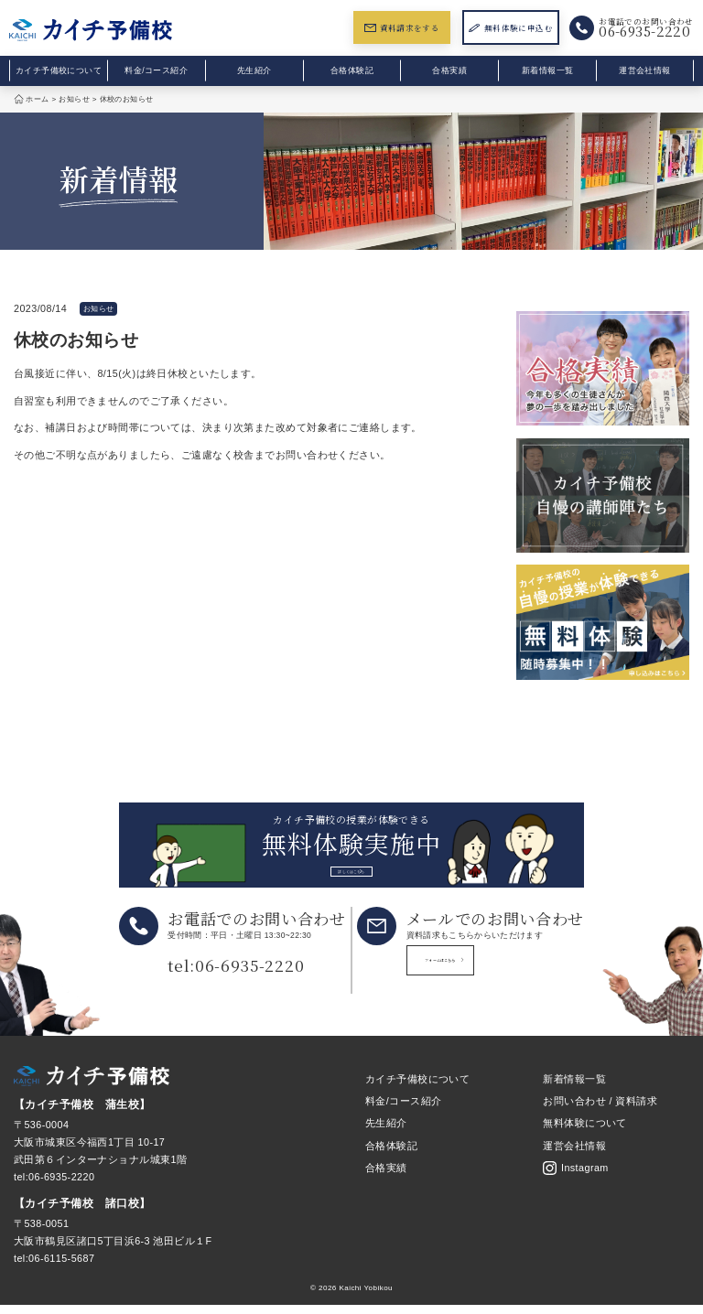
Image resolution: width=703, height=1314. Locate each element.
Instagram (575, 1177)
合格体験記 (351, 70)
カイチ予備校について (59, 70)
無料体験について (584, 1132)
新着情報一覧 (548, 70)
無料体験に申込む (511, 27)
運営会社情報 (645, 70)
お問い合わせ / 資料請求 (600, 1109)
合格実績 (449, 70)
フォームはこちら (492, 975)
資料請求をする (401, 27)
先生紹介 (254, 70)
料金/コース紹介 (156, 70)
